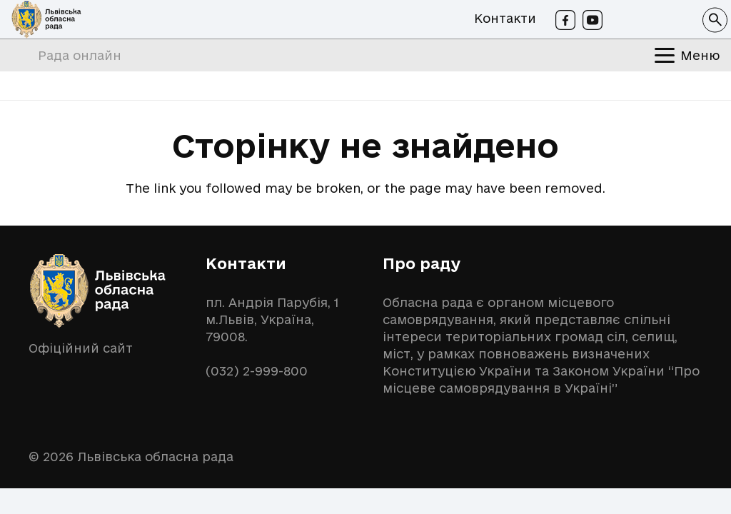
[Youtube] (593, 20)
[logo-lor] (46, 20)
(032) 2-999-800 (257, 371)
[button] (714, 19)
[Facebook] (565, 20)
